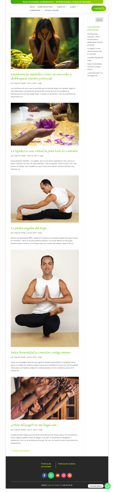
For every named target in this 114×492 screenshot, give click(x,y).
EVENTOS (61, 7)
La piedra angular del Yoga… (30, 231)
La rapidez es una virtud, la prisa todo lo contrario (44, 154)
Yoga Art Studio (20, 86)
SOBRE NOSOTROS (45, 7)
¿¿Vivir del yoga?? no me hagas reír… (35, 428)
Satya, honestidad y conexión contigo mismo (41, 356)
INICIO (32, 7)
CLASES (73, 7)
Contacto (98, 8)
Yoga (40, 86)
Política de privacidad (46, 468)
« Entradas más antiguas (20, 454)
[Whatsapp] (107, 486)
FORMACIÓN (35, 11)
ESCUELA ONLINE (51, 11)
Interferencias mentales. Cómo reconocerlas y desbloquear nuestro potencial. (41, 80)
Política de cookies (66, 467)
